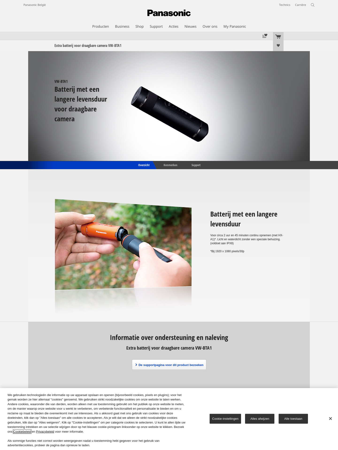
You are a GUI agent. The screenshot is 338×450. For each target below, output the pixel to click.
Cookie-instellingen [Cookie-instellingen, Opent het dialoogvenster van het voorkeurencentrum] (225, 418)
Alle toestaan (293, 418)
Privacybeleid (45, 431)
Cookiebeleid (22, 431)
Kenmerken (170, 165)
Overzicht (144, 165)
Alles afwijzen (259, 418)
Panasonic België (34, 5)
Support (196, 165)
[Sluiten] (330, 418)
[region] (169, 419)
